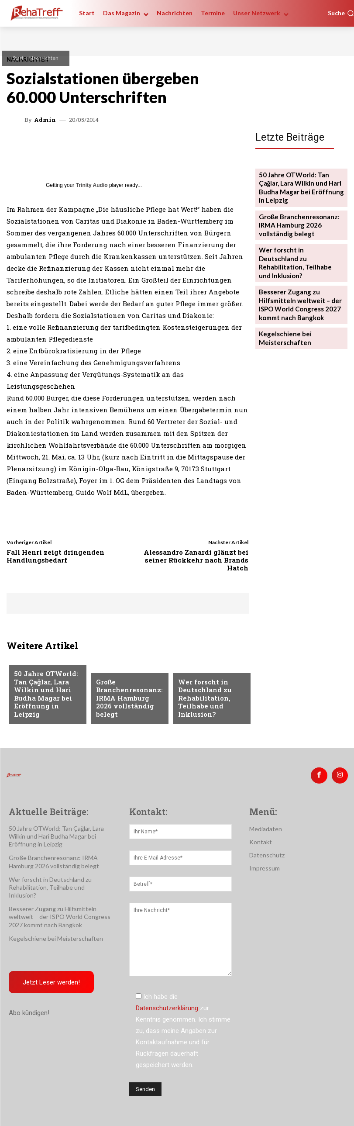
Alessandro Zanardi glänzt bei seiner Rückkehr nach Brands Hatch (196, 560)
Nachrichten (43, 58)
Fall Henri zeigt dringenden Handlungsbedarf (55, 556)
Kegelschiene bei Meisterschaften (283, 305)
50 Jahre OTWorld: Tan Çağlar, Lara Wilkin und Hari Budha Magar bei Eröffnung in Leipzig (45, 701)
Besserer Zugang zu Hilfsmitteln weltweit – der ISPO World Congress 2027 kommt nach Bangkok (296, 275)
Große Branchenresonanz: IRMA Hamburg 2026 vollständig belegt (127, 704)
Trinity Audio (92, 185)
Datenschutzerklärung (167, 1005)
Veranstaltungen (41, 673)
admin (45, 120)
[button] (341, 13)
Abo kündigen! (29, 1010)
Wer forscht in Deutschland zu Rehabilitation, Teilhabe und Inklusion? (201, 701)
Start (18, 58)
